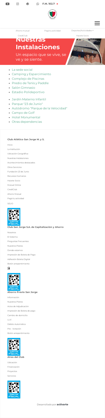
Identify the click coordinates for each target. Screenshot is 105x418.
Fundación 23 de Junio (18, 171)
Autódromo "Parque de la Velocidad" (39, 108)
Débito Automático (16, 324)
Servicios (11, 376)
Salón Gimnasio (23, 87)
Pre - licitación (14, 329)
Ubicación (12, 362)
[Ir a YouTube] (7, 3)
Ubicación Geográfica (17, 153)
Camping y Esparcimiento (31, 74)
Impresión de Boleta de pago (21, 311)
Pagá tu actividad (52, 31)
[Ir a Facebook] (27, 3)
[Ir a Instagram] (17, 3)
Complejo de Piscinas (28, 78)
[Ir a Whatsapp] (37, 3)
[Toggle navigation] (97, 22)
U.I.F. (9, 320)
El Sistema (12, 237)
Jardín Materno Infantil (29, 99)
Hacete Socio (82, 36)
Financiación (13, 367)
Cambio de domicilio (17, 315)
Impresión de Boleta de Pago (21, 254)
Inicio (10, 145)
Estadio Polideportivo (28, 92)
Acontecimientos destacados (21, 162)
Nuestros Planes (15, 246)
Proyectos (12, 371)
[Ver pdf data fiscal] (13, 216)
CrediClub (22, 36)
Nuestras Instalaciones (17, 158)
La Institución (13, 149)
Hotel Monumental (26, 117)
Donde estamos (15, 250)
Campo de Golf (23, 112)
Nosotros (11, 232)
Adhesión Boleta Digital (18, 259)
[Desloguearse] (8, 268)
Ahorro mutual (23, 31)
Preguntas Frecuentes (18, 241)
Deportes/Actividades (81, 30)
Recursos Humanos (16, 176)
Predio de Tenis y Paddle (30, 83)
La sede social (22, 69)
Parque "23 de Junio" (27, 104)
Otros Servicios (14, 167)
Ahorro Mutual (14, 194)
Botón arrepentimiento (18, 263)
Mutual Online (14, 185)
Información (13, 297)
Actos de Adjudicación (18, 306)
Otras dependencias (27, 121)
